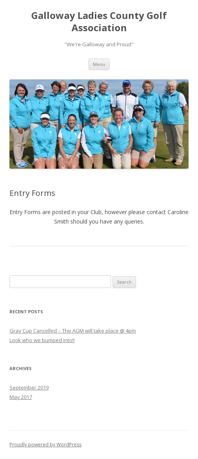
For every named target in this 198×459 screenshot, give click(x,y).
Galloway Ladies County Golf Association (99, 21)
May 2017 (20, 397)
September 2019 (29, 387)
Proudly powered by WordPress (45, 444)
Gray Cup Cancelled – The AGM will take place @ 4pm (72, 330)
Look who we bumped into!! (42, 340)
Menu (99, 64)
